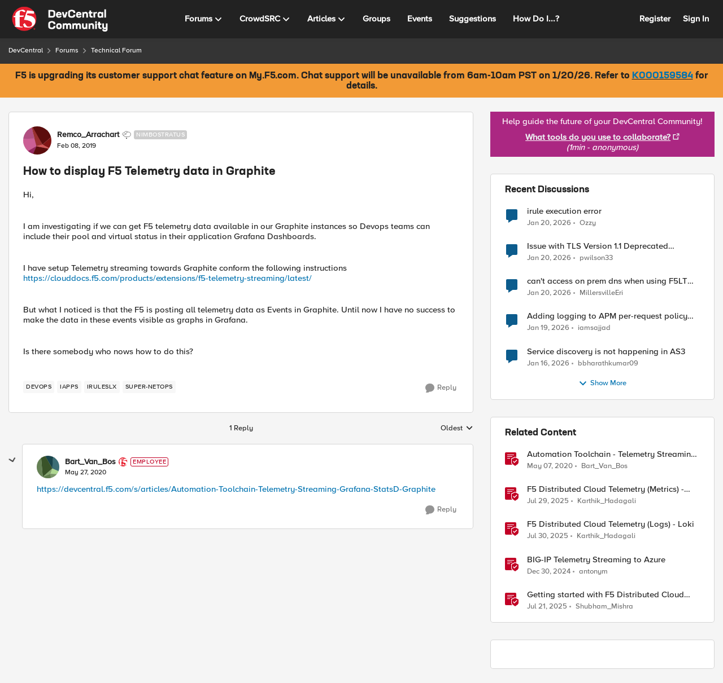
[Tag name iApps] (69, 387)
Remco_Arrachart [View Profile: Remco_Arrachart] (88, 134)
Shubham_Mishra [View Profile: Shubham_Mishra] (604, 606)
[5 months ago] (549, 223)
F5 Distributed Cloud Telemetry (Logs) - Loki (610, 524)
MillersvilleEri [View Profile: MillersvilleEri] (601, 293)
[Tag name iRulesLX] (102, 387)
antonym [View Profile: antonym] (593, 571)
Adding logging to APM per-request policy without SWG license (607, 316)
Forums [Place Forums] (67, 50)
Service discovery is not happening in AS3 (606, 351)
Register (654, 19)
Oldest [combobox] (457, 428)
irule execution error (564, 211)
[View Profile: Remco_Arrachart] (37, 140)
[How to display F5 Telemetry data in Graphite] (85, 473)
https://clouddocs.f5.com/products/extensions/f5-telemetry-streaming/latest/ (167, 278)
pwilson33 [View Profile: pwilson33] (596, 258)
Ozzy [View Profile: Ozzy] (588, 223)
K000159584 (662, 76)
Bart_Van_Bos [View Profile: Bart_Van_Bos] (90, 461)
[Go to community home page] (59, 19)
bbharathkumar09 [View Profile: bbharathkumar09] (608, 363)
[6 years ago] (550, 466)
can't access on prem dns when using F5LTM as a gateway (610, 281)
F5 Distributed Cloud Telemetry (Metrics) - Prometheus (605, 489)
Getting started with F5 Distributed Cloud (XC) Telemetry (605, 595)
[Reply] (441, 388)
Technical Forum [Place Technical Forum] (116, 50)
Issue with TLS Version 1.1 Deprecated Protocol (597, 246)
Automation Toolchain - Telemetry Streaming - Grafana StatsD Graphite (611, 454)
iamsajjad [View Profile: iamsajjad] (594, 328)
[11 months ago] (548, 501)
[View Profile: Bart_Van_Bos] (48, 467)
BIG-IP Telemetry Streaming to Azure (596, 560)
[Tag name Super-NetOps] (149, 387)
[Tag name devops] (38, 387)
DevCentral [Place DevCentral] (25, 50)
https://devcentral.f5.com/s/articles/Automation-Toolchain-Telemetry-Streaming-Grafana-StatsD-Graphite (236, 489)
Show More (602, 383)
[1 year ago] (548, 571)
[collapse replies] (12, 460)
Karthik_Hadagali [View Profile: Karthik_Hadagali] (606, 501)
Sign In (696, 19)
